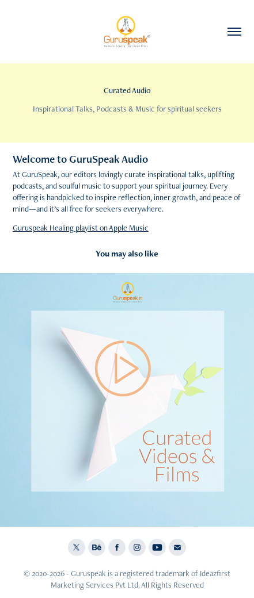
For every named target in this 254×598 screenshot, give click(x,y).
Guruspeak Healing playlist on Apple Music (81, 228)
